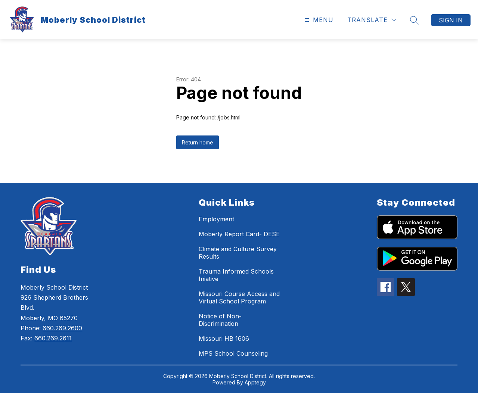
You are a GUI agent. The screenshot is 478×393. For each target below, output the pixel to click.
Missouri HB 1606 (224, 338)
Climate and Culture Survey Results (238, 252)
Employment (216, 219)
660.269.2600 (62, 328)
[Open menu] (317, 20)
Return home (197, 142)
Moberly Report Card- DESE (239, 234)
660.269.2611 (53, 338)
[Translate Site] (371, 20)
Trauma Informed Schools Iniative (236, 275)
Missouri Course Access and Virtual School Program (239, 297)
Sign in (451, 20)
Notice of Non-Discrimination (220, 319)
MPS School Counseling (233, 353)
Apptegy (255, 382)
